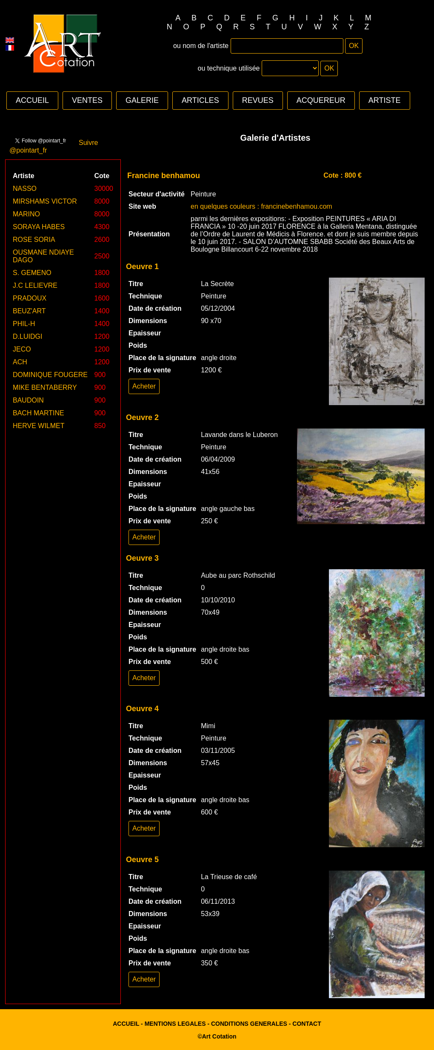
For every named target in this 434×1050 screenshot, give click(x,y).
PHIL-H (24, 323)
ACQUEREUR (321, 100)
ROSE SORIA (34, 239)
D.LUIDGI (27, 336)
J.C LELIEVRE (35, 285)
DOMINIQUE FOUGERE (50, 374)
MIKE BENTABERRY (45, 387)
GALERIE (142, 100)
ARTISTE (384, 100)
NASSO (25, 188)
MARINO (26, 214)
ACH (20, 362)
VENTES (87, 100)
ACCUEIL (32, 100)
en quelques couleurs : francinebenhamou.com (261, 206)
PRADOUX (29, 298)
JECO (22, 349)
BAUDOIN (28, 400)
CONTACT (306, 1023)
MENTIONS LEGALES (175, 1023)
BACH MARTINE (38, 413)
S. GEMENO (32, 272)
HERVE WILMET (39, 425)
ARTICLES (200, 100)
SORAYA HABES (39, 226)
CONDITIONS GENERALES (249, 1023)
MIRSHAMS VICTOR (45, 201)
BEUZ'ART (29, 311)
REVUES (258, 100)
